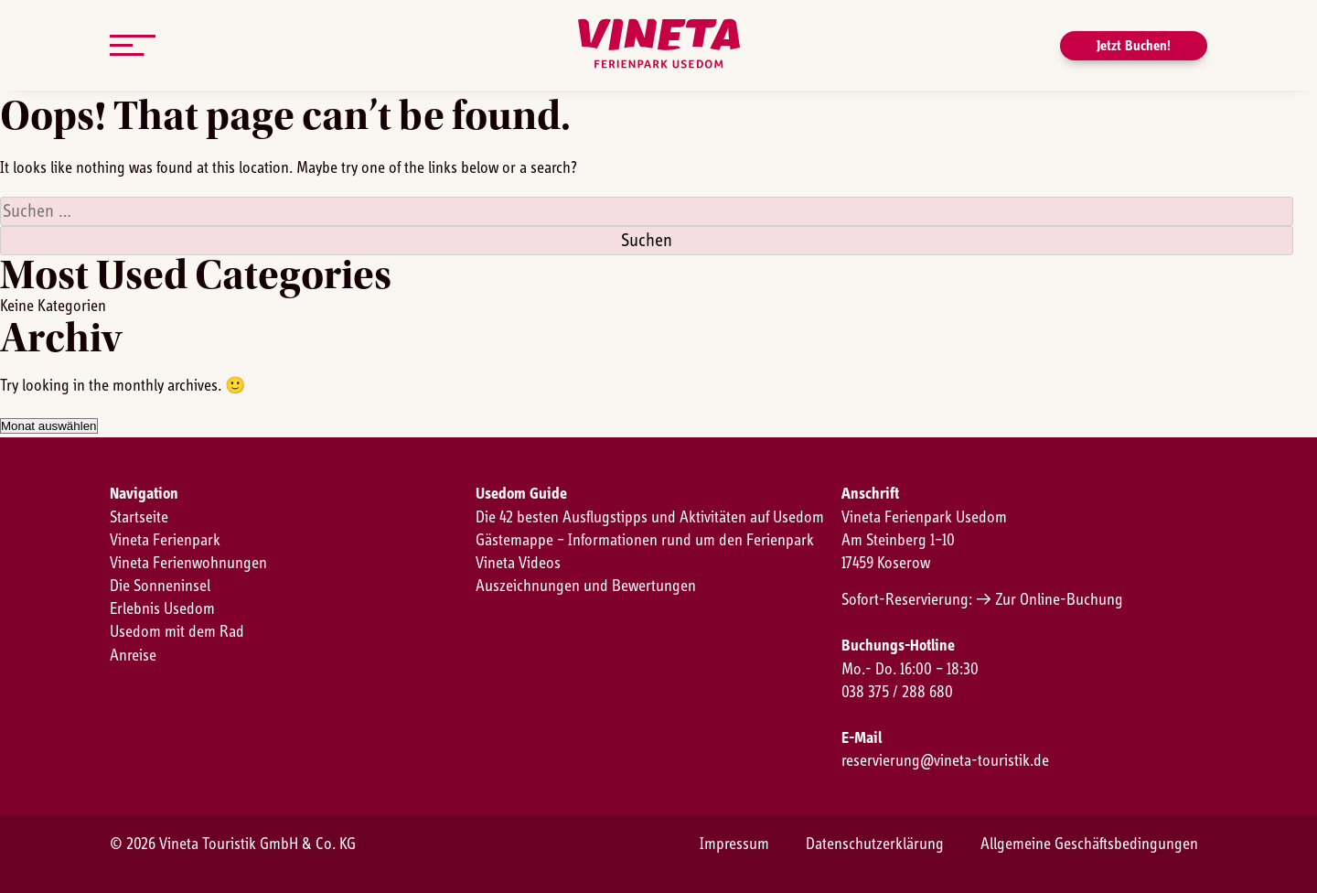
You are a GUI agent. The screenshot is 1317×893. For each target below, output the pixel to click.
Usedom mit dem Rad (177, 632)
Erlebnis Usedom (162, 609)
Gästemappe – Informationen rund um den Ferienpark (645, 541)
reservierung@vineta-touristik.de (945, 761)
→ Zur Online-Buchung (1049, 600)
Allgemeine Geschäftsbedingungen (1089, 844)
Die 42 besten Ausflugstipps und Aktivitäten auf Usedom (650, 518)
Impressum (734, 844)
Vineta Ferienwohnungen (188, 563)
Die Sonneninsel (160, 586)
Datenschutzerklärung (875, 844)
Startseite (139, 518)
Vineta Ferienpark (165, 541)
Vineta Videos (518, 563)
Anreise (133, 656)
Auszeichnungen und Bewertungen (586, 586)
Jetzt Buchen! (1134, 45)
